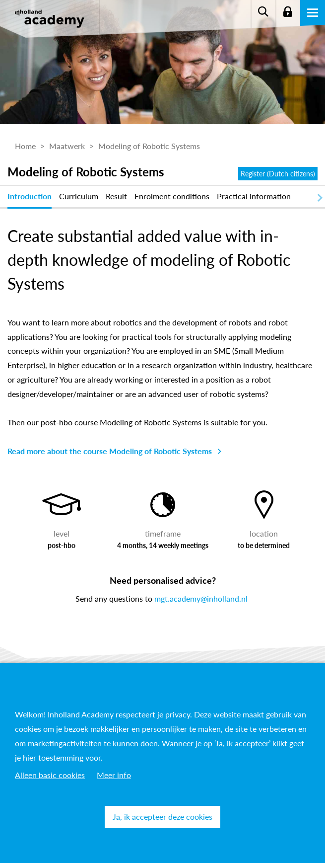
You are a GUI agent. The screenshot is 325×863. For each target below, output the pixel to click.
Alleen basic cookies (50, 775)
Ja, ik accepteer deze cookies (162, 816)
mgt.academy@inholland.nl (201, 598)
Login (287, 12)
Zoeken (263, 12)
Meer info (114, 775)
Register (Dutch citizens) (278, 173)
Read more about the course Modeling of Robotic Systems (109, 451)
